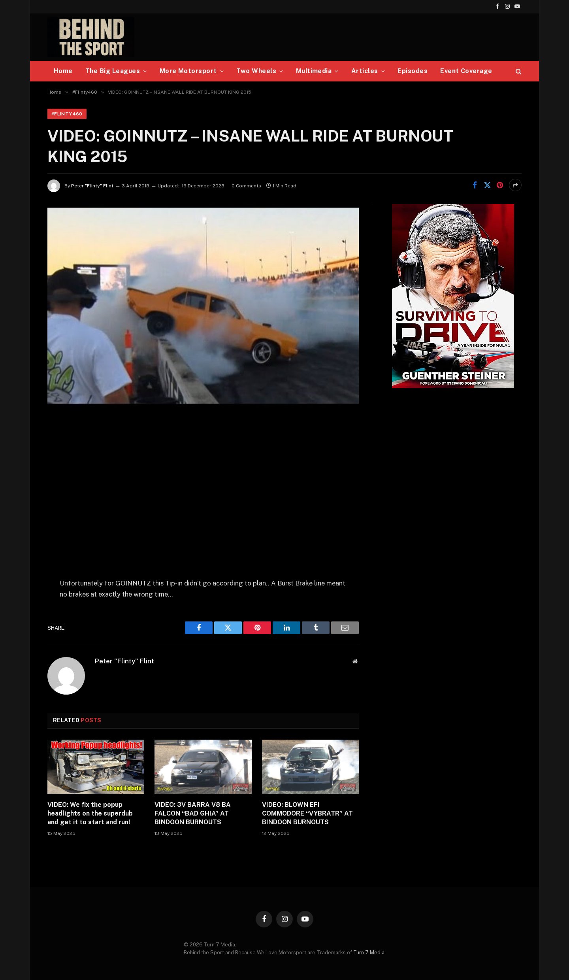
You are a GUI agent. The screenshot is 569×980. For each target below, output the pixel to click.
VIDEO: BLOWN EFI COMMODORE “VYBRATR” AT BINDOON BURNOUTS (307, 813)
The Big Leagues (112, 71)
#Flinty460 (67, 114)
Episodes (413, 71)
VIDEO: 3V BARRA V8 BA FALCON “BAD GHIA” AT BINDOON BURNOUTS (192, 813)
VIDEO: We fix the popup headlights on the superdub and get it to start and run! (90, 813)
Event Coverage (466, 71)
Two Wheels (256, 71)
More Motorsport (188, 71)
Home (63, 71)
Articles (364, 71)
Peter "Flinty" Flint (92, 186)
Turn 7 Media (368, 952)
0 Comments (246, 186)
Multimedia (314, 71)
